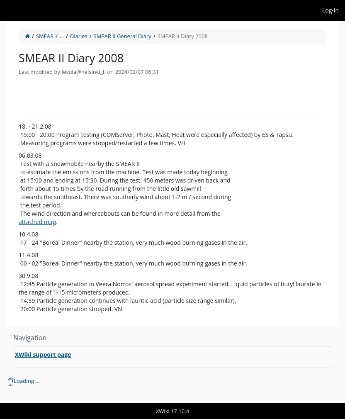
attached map (37, 222)
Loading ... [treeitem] (27, 381)
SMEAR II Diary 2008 (183, 36)
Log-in (330, 10)
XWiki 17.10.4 (172, 411)
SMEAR (44, 36)
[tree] (172, 381)
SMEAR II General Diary (122, 36)
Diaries (78, 36)
